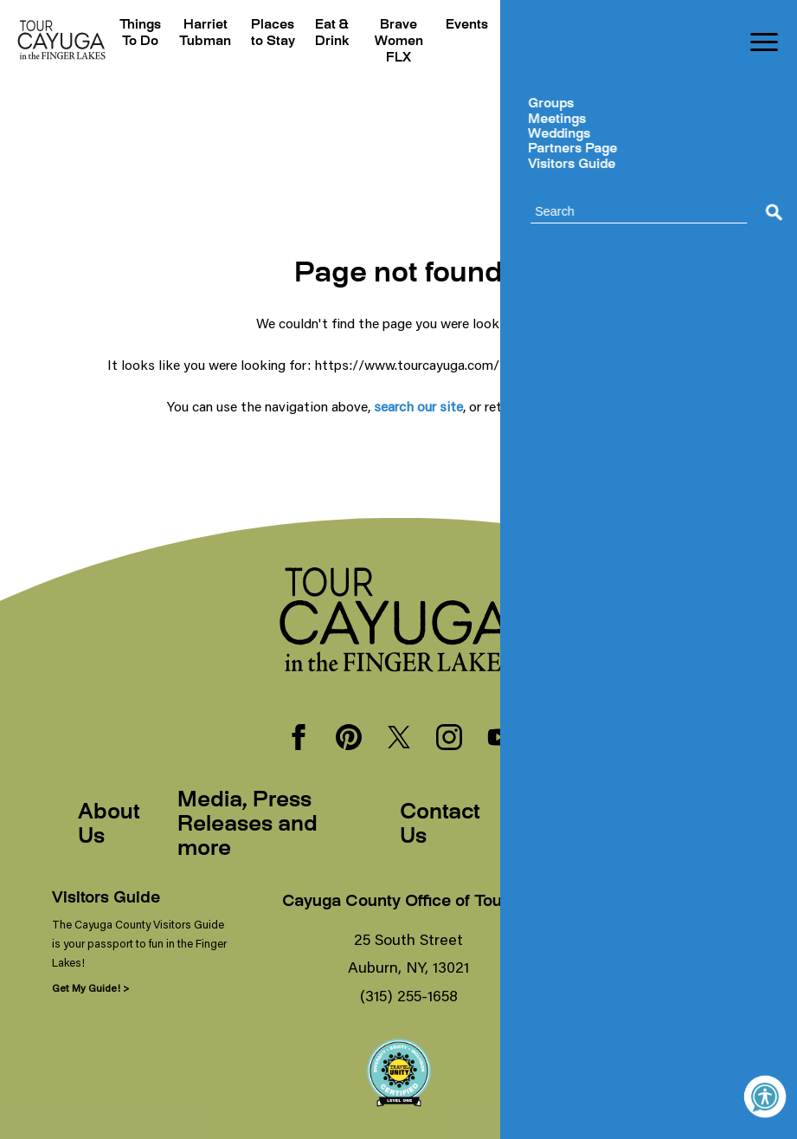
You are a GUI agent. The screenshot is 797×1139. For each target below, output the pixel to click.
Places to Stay (270, 42)
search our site (418, 406)
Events (460, 25)
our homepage (584, 406)
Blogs (671, 25)
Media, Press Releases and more (247, 825)
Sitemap (676, 825)
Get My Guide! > (90, 987)
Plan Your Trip (520, 42)
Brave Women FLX (391, 42)
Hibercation (597, 25)
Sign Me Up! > (614, 987)
